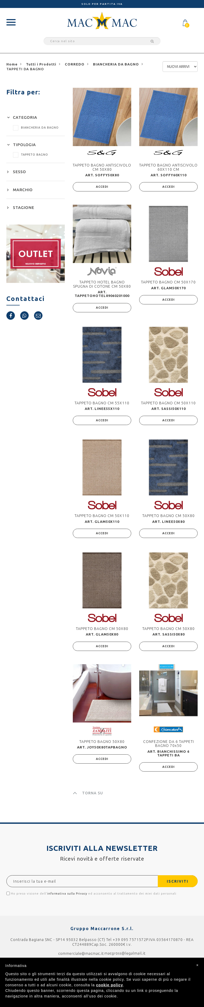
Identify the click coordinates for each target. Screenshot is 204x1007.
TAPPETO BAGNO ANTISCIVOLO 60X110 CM (168, 167)
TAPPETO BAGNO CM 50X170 (168, 282)
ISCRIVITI (177, 881)
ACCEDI (102, 186)
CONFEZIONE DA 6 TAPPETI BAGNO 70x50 (168, 743)
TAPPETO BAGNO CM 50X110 (168, 403)
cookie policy (109, 985)
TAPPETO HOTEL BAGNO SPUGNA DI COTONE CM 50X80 (102, 284)
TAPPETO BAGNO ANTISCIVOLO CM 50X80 (102, 167)
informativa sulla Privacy (67, 893)
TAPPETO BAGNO (30, 154)
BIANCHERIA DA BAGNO (36, 127)
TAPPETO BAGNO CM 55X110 (102, 403)
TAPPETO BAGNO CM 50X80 (168, 516)
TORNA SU (88, 793)
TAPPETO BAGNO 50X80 (102, 741)
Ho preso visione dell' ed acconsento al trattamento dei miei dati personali (91, 893)
